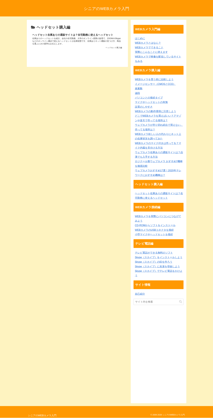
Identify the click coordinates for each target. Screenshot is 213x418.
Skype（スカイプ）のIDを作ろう (153, 261)
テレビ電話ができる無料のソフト (154, 252)
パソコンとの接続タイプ (149, 97)
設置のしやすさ (144, 106)
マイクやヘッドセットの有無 (151, 102)
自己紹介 (140, 293)
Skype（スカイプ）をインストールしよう (158, 257)
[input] (159, 302)
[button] (180, 302)
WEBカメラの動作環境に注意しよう (155, 111)
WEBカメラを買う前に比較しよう (154, 79)
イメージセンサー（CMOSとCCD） (155, 84)
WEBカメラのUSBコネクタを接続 (154, 230)
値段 (137, 93)
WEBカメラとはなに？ (148, 42)
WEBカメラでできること (149, 47)
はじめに (140, 38)
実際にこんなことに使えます (151, 52)
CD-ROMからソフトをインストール (155, 225)
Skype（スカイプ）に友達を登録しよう (157, 266)
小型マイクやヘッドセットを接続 (154, 234)
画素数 (139, 88)
